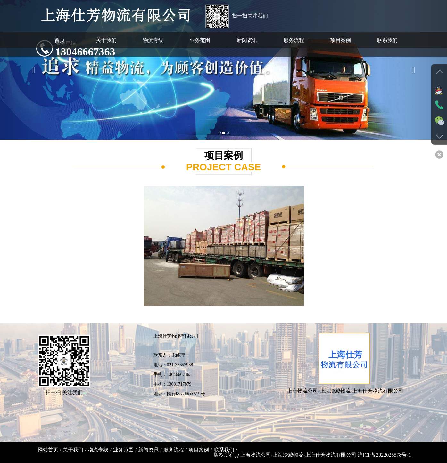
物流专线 (98, 449)
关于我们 (73, 449)
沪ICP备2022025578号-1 (384, 455)
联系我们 (224, 449)
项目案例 (198, 449)
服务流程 (173, 449)
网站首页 (48, 449)
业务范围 (123, 449)
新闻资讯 (148, 449)
